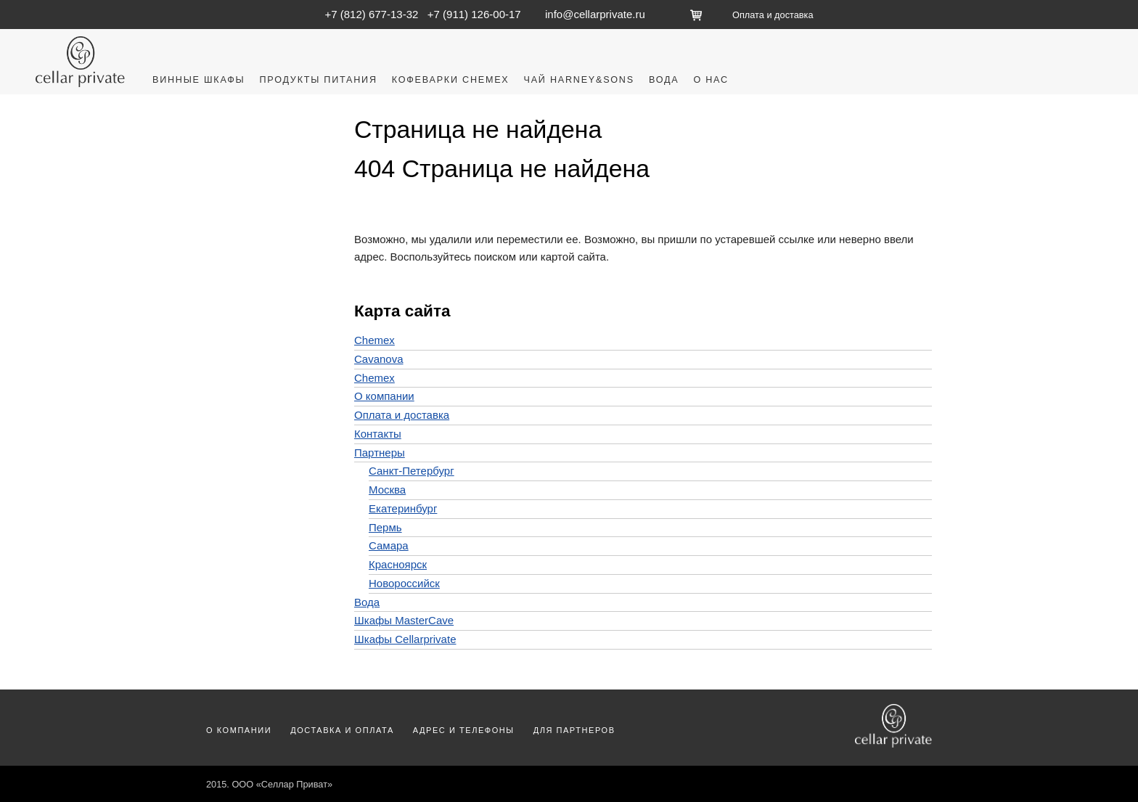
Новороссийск (404, 583)
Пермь (385, 527)
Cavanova (379, 359)
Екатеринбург (403, 508)
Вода (664, 80)
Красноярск (398, 564)
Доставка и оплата (342, 730)
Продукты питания (318, 80)
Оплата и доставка (772, 14)
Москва (387, 489)
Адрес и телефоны (464, 730)
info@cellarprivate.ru (595, 14)
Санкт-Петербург (411, 471)
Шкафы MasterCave (404, 620)
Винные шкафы (198, 80)
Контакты (377, 433)
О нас (710, 80)
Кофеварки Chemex (450, 80)
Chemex (374, 340)
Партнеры (379, 452)
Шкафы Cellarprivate (405, 639)
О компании (384, 396)
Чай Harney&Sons (579, 80)
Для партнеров (574, 730)
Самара (389, 545)
